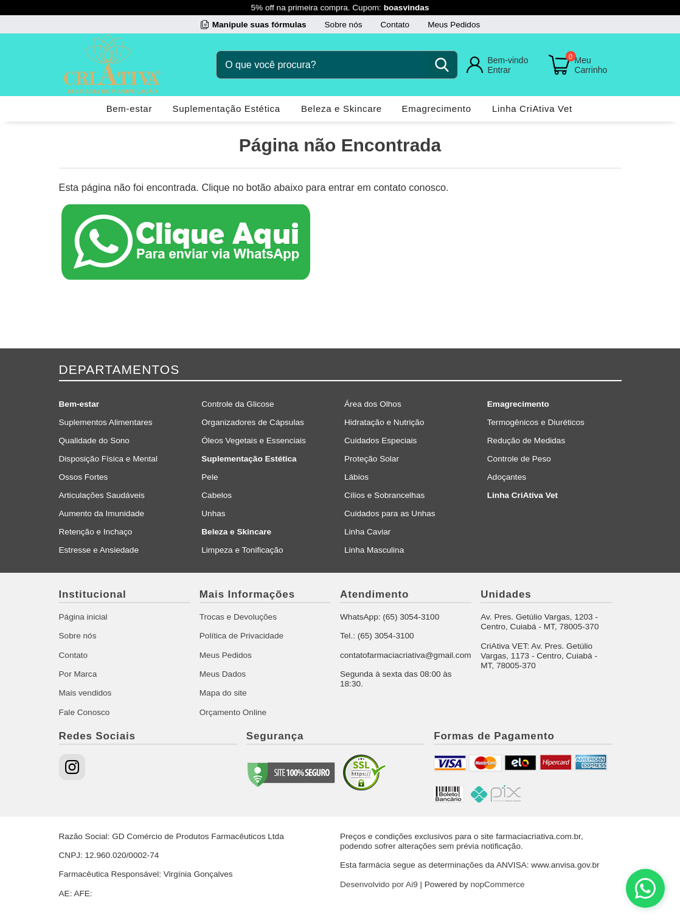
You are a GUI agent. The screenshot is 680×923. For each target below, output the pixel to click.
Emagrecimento (436, 108)
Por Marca (78, 674)
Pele (209, 477)
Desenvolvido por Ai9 (379, 884)
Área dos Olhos (372, 404)
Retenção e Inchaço (96, 531)
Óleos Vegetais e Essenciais (253, 440)
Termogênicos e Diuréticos (536, 422)
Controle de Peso (519, 458)
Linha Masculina (374, 550)
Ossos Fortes (83, 477)
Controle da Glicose (237, 404)
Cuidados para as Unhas (389, 513)
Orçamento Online (232, 712)
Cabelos (216, 495)
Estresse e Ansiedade (99, 550)
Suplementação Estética (226, 108)
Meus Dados (222, 674)
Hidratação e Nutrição (384, 422)
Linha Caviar (367, 531)
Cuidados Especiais (380, 440)
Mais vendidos (85, 692)
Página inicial (83, 616)
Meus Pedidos (454, 24)
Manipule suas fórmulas (259, 24)
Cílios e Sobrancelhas (384, 495)
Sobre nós (344, 24)
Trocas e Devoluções (238, 616)
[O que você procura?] (324, 64)
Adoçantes (506, 477)
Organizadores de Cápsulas (252, 422)
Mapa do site (223, 692)
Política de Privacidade (241, 635)
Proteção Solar (371, 458)
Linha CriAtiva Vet (532, 108)
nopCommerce (497, 884)
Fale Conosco (84, 712)
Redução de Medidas (526, 440)
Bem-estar (129, 108)
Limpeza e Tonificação (242, 550)
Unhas (213, 513)
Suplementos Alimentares (106, 422)
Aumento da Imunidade (102, 513)
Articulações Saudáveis (102, 495)
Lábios (356, 477)
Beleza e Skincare (341, 108)
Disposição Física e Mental (108, 458)
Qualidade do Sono (94, 440)
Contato (395, 24)
